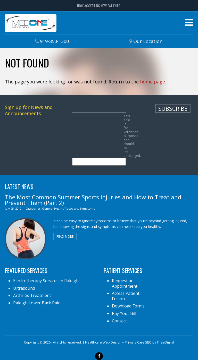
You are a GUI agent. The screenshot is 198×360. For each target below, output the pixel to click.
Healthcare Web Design (103, 342)
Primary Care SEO (138, 342)
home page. (153, 82)
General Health (52, 208)
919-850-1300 (54, 41)
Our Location (147, 41)
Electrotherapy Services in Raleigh (46, 281)
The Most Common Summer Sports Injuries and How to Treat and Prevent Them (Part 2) (93, 200)
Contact (119, 321)
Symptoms (87, 208)
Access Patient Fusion (125, 296)
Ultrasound (24, 288)
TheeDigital (165, 342)
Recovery (71, 208)
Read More (64, 236)
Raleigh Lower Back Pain (37, 303)
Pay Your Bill (124, 313)
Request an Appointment (124, 283)
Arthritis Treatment (32, 295)
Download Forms (128, 306)
